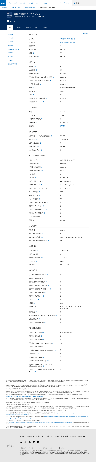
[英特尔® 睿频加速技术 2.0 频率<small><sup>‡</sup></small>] (50, 80)
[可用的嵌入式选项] (42, 119)
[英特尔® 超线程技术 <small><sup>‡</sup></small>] (44, 296)
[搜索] (74, 3)
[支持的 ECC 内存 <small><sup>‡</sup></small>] (42, 150)
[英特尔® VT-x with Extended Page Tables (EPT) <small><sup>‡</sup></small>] (35, 371)
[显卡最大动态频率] (42, 167)
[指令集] (35, 303)
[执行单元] (36, 174)
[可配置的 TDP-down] (43, 102)
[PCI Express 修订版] (43, 233)
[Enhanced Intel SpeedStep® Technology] (56, 315)
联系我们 (56, 436)
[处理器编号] (38, 49)
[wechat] (29, 442)
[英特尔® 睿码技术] (41, 336)
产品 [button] (10, 3)
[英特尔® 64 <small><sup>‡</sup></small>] (38, 299)
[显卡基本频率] (39, 163)
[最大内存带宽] (39, 146)
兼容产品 (28, 27)
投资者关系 (48, 436)
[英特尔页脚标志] (10, 445)
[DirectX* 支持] (39, 192)
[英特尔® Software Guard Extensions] (53, 343)
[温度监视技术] (39, 319)
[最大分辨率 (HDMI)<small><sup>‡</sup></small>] (43, 181)
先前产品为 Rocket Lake (67, 42)
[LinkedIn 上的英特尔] (20, 442)
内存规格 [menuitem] (10, 45)
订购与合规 (18, 27)
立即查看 (63, 126)
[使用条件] (36, 122)
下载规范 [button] (84, 33)
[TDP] (33, 94)
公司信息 (23, 436)
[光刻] (33, 53)
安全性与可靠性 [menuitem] (12, 64)
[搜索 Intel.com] (86, 3)
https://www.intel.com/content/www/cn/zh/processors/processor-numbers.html (24, 396)
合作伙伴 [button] (38, 3)
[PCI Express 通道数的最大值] (48, 240)
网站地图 (73, 436)
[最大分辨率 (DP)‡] (41, 185)
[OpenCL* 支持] (39, 199)
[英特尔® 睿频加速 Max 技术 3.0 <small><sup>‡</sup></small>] (51, 289)
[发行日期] (36, 115)
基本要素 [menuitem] (10, 34)
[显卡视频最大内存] (42, 170)
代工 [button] (45, 3)
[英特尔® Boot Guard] (43, 357)
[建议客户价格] (39, 56)
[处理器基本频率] (40, 84)
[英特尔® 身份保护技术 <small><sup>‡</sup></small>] (45, 322)
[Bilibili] (33, 442)
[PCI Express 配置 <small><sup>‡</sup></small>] (42, 237)
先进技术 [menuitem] (10, 60)
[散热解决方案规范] (42, 257)
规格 (10, 27)
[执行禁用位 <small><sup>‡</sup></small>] (38, 353)
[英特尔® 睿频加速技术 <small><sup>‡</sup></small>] (45, 292)
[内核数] (35, 66)
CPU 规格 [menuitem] (11, 38)
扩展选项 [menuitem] (10, 53)
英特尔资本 (30, 436)
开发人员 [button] (30, 3)
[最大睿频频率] (39, 73)
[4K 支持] (36, 177)
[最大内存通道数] (40, 143)
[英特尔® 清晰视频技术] (44, 213)
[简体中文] (66, 3)
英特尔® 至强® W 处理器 (67, 39)
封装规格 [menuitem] (10, 56)
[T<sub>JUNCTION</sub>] (37, 261)
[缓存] (33, 87)
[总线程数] (36, 70)
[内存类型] (36, 139)
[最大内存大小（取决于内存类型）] (52, 136)
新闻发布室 (64, 436)
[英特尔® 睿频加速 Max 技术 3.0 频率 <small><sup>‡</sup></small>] (54, 77)
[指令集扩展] (38, 306)
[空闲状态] (36, 312)
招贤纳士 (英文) (82, 436)
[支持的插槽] (38, 250)
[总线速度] (36, 91)
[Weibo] (25, 442)
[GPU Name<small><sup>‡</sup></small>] (38, 160)
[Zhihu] (38, 442)
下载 (36, 27)
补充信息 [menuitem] (10, 41)
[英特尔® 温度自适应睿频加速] (48, 285)
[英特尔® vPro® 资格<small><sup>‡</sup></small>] (43, 332)
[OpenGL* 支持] (40, 195)
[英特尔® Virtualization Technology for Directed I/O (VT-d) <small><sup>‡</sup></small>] (44, 366)
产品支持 (44, 27)
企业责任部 (39, 436)
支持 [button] (15, 3)
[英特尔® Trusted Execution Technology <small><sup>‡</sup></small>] (56, 350)
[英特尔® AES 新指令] (43, 339)
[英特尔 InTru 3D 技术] (44, 206)
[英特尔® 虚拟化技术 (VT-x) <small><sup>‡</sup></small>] (48, 360)
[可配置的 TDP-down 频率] (47, 98)
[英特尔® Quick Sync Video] (47, 202)
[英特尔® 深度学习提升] (44, 278)
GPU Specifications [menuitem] (13, 49)
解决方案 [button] (22, 3)
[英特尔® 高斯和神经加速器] (47, 275)
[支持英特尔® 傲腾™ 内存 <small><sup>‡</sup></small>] (46, 282)
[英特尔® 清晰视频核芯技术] (47, 209)
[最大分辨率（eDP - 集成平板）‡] (51, 188)
